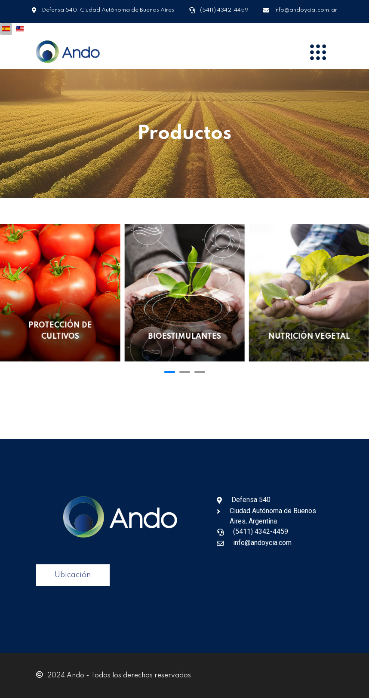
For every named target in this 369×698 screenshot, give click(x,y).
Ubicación (73, 575)
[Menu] (317, 52)
